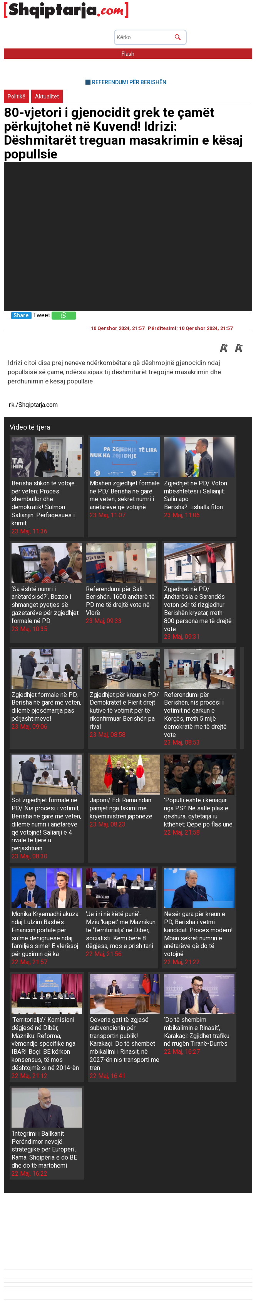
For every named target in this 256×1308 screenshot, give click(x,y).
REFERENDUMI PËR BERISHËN (129, 82)
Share (20, 315)
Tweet (41, 315)
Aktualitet (47, 96)
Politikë (16, 96)
